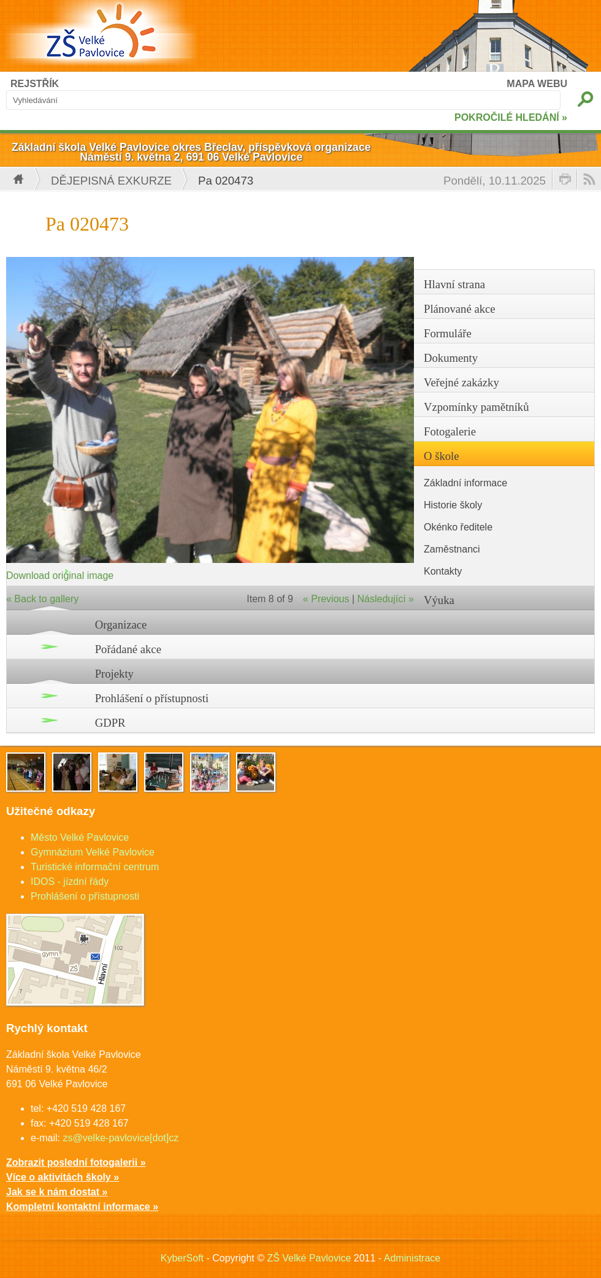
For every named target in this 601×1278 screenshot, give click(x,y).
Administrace (412, 1258)
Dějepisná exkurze (111, 180)
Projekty (114, 673)
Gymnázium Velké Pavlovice (93, 852)
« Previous (326, 599)
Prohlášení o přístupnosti (152, 698)
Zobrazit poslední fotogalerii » (76, 1162)
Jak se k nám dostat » (56, 1192)
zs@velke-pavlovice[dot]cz (120, 1138)
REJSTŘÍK (34, 83)
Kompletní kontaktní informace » (82, 1206)
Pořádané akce (128, 649)
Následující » (386, 599)
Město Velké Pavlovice (80, 837)
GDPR (110, 722)
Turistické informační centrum (95, 867)
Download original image (59, 575)
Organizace (121, 624)
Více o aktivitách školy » (62, 1177)
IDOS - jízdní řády (70, 881)
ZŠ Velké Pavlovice (309, 1258)
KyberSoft (182, 1258)
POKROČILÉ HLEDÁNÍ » (510, 117)
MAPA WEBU (537, 83)
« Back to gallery (42, 599)
